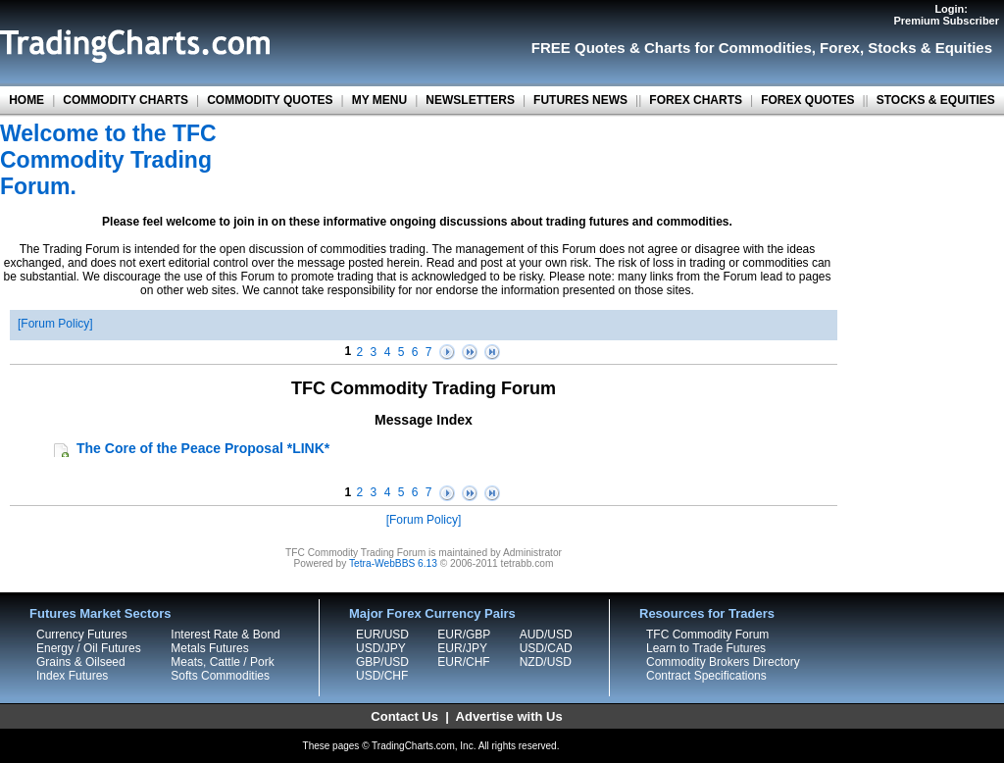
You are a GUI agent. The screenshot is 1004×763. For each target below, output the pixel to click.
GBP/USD (382, 662)
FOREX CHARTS (695, 100)
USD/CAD (546, 648)
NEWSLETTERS (470, 100)
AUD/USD (546, 634)
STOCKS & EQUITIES (936, 100)
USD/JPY (381, 648)
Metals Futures (209, 648)
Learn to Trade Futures (706, 648)
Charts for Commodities (728, 47)
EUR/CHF (463, 662)
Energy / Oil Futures (88, 648)
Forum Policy (55, 324)
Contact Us (404, 716)
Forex (840, 47)
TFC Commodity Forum (707, 634)
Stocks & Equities (930, 47)
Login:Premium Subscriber (946, 14)
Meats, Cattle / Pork (222, 662)
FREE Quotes (578, 47)
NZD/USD (546, 662)
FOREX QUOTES (807, 100)
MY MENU (379, 100)
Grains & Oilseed (81, 662)
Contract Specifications (706, 676)
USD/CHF (382, 676)
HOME (26, 100)
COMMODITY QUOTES (269, 100)
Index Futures (72, 676)
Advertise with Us (509, 716)
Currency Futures (81, 634)
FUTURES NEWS (580, 100)
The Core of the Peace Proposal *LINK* (202, 448)
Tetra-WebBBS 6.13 (393, 563)
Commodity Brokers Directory (723, 662)
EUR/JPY (462, 648)
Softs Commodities (220, 676)
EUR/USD (382, 634)
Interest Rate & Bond (225, 634)
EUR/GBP (463, 634)
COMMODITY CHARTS (125, 100)
